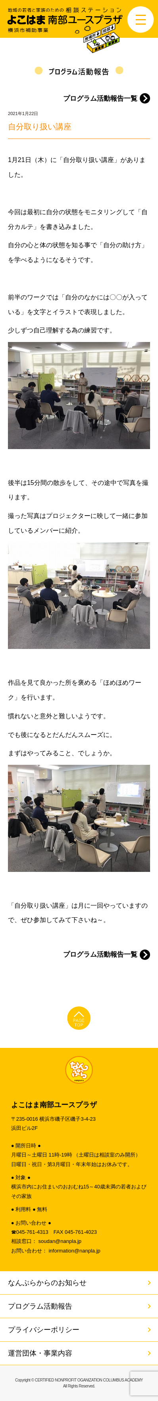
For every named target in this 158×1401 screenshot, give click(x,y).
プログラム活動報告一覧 (100, 98)
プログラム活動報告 (40, 1306)
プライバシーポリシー (43, 1329)
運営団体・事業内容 (40, 1353)
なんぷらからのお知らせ (47, 1282)
